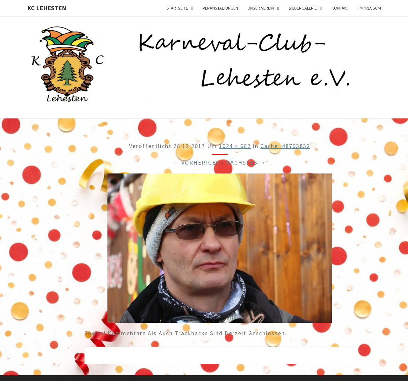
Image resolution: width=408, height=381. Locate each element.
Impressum (370, 8)
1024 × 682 (235, 146)
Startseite (177, 8)
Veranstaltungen (220, 8)
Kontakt (340, 8)
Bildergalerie (303, 8)
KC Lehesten (46, 8)
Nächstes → (246, 162)
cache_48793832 (285, 146)
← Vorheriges (196, 162)
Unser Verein (261, 8)
